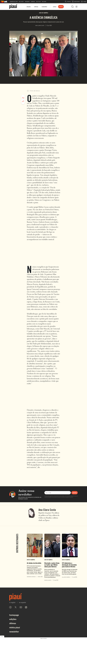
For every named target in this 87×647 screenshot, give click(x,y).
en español (22, 602)
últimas (36, 6)
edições (29, 6)
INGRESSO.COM (14, 1)
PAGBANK (27, 1)
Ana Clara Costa (47, 509)
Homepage (14, 615)
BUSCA (68, 1)
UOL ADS (44, 1)
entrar (54, 6)
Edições (12, 619)
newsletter (44, 6)
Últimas (12, 623)
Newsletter (14, 631)
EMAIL (83, 1)
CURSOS (33, 1)
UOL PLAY (38, 1)
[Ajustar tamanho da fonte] (23, 98)
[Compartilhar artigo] (23, 101)
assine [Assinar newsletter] (75, 492)
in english (12, 602)
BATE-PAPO (76, 1)
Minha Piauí (14, 627)
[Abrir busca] (72, 6)
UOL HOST (21, 1)
